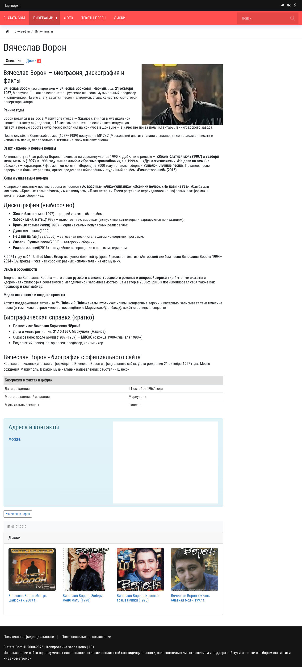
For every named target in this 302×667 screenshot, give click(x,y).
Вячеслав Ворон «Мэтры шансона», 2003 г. (27, 597)
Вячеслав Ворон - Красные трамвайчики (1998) (138, 597)
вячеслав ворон (19, 514)
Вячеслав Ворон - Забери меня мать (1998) (83, 597)
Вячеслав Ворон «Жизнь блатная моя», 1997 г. (190, 597)
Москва (14, 439)
